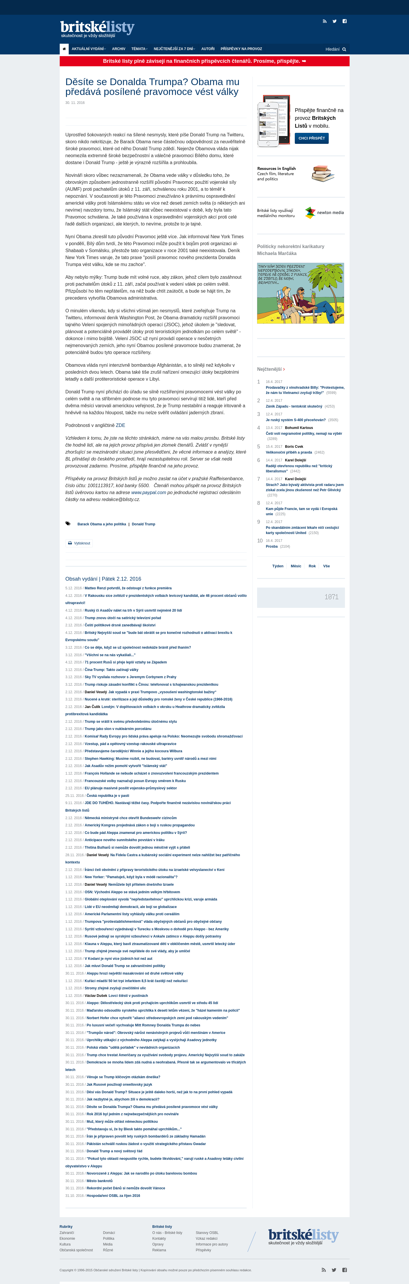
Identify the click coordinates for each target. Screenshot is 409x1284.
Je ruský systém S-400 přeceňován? (302, 420)
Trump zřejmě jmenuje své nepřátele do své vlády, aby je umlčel (137, 951)
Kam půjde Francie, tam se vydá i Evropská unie (301, 512)
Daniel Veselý (96, 692)
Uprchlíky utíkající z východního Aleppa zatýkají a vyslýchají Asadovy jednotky (152, 1040)
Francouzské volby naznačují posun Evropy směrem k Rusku (135, 781)
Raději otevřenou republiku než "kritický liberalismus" (299, 469)
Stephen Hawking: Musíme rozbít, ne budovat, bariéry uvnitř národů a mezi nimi (150, 759)
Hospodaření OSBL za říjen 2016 (113, 1196)
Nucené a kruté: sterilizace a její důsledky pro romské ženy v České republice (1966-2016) (158, 699)
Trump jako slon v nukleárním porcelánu (118, 729)
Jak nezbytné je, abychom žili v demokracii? (123, 1099)
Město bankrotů (99, 1181)
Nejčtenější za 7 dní (174, 49)
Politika (108, 1239)
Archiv (119, 49)
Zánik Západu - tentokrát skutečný (300, 406)
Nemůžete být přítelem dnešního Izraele (141, 885)
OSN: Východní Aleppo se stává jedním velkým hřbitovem (132, 892)
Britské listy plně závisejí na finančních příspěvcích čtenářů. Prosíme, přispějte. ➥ (204, 61)
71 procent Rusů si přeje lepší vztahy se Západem (126, 662)
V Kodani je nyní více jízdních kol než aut (118, 959)
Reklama (159, 1250)
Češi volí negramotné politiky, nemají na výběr (304, 436)
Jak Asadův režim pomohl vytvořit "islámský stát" (126, 766)
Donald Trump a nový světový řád (114, 1151)
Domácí (109, 1233)
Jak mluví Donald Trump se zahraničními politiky (125, 966)
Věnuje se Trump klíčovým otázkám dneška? (123, 1077)
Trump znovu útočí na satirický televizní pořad (123, 618)
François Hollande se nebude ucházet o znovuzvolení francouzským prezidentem (152, 773)
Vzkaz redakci (207, 1239)
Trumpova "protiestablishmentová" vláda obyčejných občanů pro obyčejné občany (153, 922)
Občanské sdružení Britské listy (115, 1270)
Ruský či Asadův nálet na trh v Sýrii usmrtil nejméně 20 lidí (133, 610)
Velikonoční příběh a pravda (295, 452)
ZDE (120, 425)
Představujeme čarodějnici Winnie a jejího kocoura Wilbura (133, 751)
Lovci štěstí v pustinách (128, 996)
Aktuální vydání (89, 49)
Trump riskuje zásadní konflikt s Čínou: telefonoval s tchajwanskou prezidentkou (151, 685)
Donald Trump (143, 524)
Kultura (65, 1244)
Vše (326, 566)
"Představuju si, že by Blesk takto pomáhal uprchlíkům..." (134, 1129)
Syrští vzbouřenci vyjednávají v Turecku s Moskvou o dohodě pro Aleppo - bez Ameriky (157, 929)
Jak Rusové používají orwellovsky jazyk (119, 1085)
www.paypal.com (148, 492)
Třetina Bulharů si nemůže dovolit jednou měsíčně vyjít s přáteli (137, 847)
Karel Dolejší (295, 460)
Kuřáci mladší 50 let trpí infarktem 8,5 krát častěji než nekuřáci (136, 981)
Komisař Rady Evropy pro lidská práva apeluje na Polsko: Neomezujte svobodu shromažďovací (164, 736)
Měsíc (296, 566)
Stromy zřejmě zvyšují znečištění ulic (115, 988)
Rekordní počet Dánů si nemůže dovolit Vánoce (126, 1188)
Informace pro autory (212, 1244)
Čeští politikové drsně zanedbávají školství (120, 625)
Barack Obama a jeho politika (102, 524)
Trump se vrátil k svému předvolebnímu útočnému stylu (131, 722)
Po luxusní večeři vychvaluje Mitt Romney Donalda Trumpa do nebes (143, 1025)
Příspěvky (203, 1250)
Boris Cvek (294, 447)
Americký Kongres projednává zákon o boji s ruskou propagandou (139, 825)
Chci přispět (312, 138)
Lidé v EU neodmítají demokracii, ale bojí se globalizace (131, 907)
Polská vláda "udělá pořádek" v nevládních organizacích (133, 1047)
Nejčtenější (269, 369)
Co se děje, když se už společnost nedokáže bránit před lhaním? (138, 647)
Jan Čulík (92, 707)
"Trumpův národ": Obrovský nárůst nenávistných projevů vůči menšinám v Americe (156, 1033)
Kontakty (159, 1239)
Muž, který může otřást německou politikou (122, 1122)
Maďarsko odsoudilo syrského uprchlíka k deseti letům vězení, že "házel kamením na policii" (163, 1010)
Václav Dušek (96, 996)
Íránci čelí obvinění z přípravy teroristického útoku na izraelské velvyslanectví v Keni (154, 870)
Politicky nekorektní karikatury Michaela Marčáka (290, 250)
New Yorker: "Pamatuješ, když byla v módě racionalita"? (131, 877)
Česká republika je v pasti (108, 796)
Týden (277, 566)
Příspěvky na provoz (241, 49)
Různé (108, 1250)
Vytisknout (79, 543)
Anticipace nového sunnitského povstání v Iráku (124, 840)
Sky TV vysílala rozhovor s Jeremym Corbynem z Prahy (130, 677)
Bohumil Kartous (299, 428)
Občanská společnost (76, 1250)
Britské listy (103, 30)
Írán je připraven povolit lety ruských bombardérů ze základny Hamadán (146, 1136)
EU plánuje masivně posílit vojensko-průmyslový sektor (131, 788)
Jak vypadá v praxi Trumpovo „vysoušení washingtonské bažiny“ (162, 692)
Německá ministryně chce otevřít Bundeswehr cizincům (131, 818)
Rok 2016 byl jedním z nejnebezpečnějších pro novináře (133, 1114)
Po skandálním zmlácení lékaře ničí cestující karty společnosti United (302, 530)
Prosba (278, 546)
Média (108, 1244)
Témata (140, 49)
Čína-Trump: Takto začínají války (111, 670)
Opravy (158, 1244)
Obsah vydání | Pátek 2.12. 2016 (103, 579)
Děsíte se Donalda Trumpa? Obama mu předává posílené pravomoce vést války (152, 1107)
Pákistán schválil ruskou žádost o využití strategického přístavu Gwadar (146, 1144)
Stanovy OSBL (207, 1233)
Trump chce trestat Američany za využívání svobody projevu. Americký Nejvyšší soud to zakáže (166, 1055)
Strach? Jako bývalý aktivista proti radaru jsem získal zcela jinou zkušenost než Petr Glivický (305, 490)
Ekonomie (67, 1239)
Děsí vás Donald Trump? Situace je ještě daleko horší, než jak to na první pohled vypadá (159, 1092)
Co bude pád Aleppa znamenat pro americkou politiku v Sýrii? (136, 833)
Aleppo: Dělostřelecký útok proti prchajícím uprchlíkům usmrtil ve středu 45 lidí (152, 1003)
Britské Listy (303, 1237)
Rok (312, 566)
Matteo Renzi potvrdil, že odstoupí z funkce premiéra (128, 588)
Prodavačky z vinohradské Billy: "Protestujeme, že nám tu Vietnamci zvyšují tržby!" (305, 390)
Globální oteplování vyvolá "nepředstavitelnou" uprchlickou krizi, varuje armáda (151, 899)
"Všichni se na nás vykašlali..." (110, 655)
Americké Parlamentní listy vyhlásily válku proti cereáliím (132, 914)
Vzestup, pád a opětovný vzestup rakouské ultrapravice (130, 744)
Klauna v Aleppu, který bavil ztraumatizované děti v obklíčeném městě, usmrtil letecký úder (160, 944)
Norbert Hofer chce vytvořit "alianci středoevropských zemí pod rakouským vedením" (157, 1018)
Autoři (208, 49)
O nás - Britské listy (167, 1233)
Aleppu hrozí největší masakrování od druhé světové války (135, 973)
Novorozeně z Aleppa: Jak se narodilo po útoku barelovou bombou (142, 1173)
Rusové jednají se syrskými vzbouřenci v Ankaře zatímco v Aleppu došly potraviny (153, 936)
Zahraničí (67, 1233)
